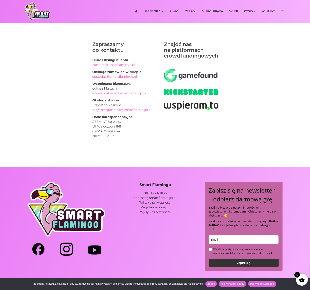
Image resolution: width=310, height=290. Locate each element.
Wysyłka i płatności (155, 212)
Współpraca (212, 11)
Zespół (190, 11)
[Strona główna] (136, 11)
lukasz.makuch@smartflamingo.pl (119, 93)
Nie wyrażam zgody (232, 283)
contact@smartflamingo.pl (113, 65)
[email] (244, 239)
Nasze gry (154, 11)
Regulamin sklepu (155, 207)
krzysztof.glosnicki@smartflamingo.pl (121, 110)
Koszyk (249, 11)
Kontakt (268, 11)
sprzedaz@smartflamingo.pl (114, 76)
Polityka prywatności (155, 202)
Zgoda (211, 283)
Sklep (233, 11)
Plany (174, 11)
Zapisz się (243, 263)
